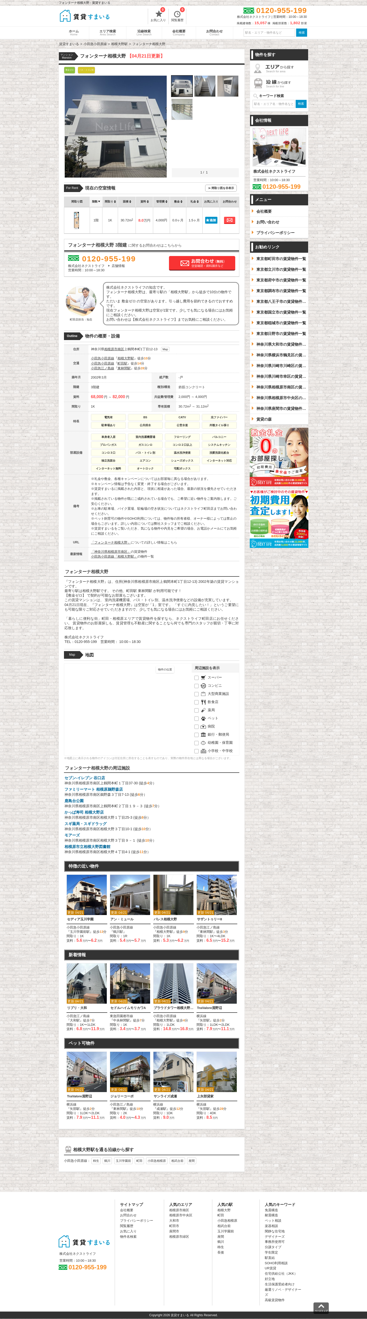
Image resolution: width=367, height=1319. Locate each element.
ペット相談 (273, 1220)
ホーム (74, 32)
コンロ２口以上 (182, 444)
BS (145, 417)
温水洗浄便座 (182, 452)
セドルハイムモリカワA (128, 1008)
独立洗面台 (108, 460)
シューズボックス (182, 460)
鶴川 (107, 1161)
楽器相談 (271, 1226)
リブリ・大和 (77, 1008)
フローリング (182, 436)
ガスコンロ (145, 444)
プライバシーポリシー (136, 1220)
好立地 (270, 1279)
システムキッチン (219, 444)
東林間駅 (124, 368)
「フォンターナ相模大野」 (111, 542)
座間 (192, 1161)
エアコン (145, 460)
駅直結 (270, 1258)
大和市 (174, 1220)
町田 (139, 1161)
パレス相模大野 (165, 919)
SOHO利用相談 (276, 1263)
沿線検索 (144, 32)
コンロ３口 (108, 452)
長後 (220, 1252)
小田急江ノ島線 (102, 368)
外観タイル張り (219, 425)
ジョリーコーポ (122, 1096)
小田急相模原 (157, 1161)
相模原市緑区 (179, 1237)
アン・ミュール (122, 919)
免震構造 (271, 1210)
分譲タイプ (273, 1247)
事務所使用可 (275, 1242)
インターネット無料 (108, 468)
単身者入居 (108, 436)
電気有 (108, 417)
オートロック (145, 468)
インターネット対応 (219, 460)
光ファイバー (219, 417)
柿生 (96, 1161)
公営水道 (182, 425)
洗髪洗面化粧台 (219, 452)
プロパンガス (108, 444)
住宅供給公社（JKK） (281, 1273)
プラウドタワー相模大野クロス (173, 1008)
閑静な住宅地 (275, 1231)
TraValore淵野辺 (209, 1008)
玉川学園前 (123, 1161)
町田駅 (122, 363)
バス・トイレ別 (145, 452)
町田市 (174, 1226)
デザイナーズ (275, 1237)
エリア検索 (107, 32)
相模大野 (224, 1210)
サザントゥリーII (209, 919)
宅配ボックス (182, 468)
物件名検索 (128, 1237)
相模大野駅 (125, 358)
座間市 (174, 1231)
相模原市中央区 (180, 1215)
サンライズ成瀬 (165, 1096)
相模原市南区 (114, 349)
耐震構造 (271, 1215)
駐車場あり (108, 425)
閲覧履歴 (178, 15)
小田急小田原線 (102, 358)
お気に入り (158, 15)
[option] (87, 908)
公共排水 (145, 425)
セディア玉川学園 (80, 919)
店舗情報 (118, 266)
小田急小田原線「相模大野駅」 (114, 556)
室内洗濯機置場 (145, 436)
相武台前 (177, 1161)
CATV (182, 417)
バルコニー (219, 436)
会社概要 (179, 32)
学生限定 (271, 1252)
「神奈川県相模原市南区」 (111, 552)
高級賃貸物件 (275, 1300)
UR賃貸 (270, 1268)
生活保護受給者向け (280, 1284)
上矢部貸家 (205, 1096)
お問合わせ (214, 32)
